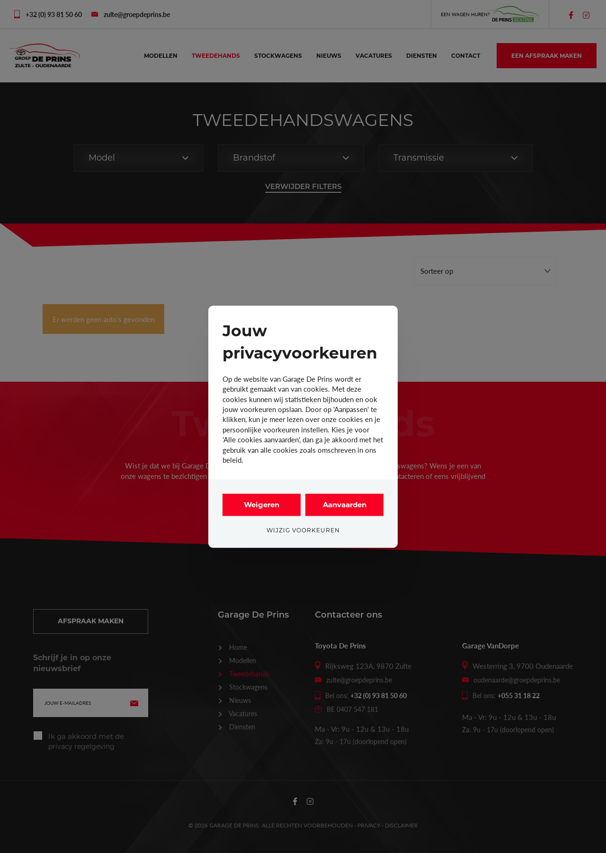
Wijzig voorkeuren (303, 530)
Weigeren (261, 504)
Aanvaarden (344, 504)
